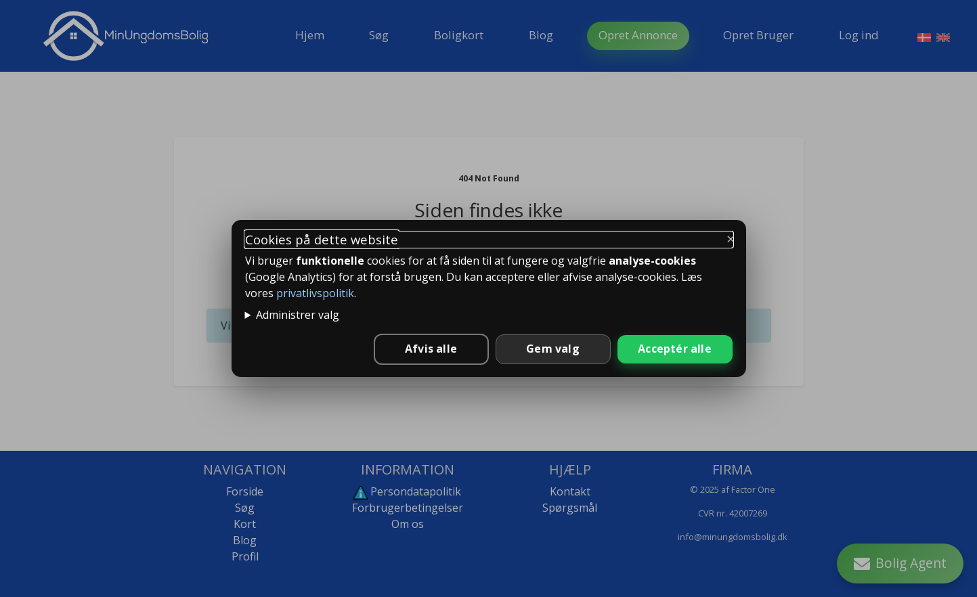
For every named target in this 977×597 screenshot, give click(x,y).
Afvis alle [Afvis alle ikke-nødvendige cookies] (431, 348)
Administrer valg (297, 314)
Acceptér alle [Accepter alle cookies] (675, 348)
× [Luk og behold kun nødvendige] (730, 238)
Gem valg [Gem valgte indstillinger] (553, 348)
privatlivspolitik (315, 293)
